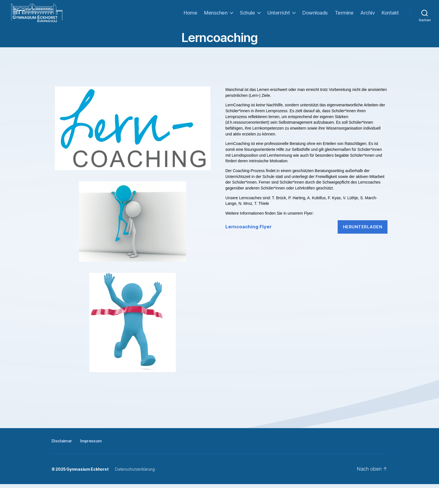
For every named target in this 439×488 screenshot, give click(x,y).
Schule (247, 14)
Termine (344, 14)
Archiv (367, 14)
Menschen (215, 14)
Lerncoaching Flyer (248, 230)
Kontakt (390, 14)
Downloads (315, 14)
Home (190, 14)
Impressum (91, 444)
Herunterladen (362, 230)
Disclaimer (62, 444)
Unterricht (278, 14)
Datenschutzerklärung (135, 473)
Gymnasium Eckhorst (87, 473)
